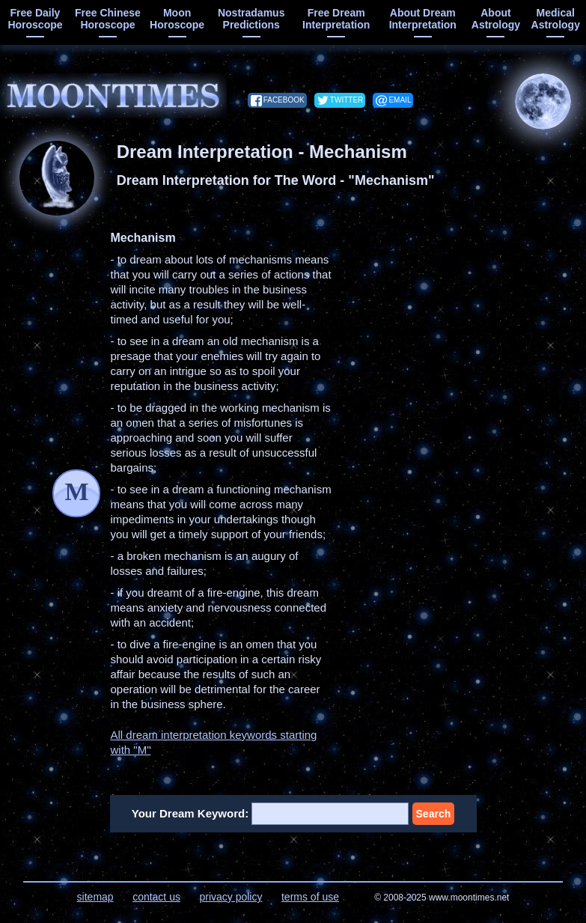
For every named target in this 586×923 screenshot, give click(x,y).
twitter (346, 100)
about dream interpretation (423, 19)
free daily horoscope (34, 19)
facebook (284, 100)
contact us (156, 897)
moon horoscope (177, 19)
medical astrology (555, 19)
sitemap (95, 897)
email (399, 100)
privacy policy (230, 897)
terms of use (310, 897)
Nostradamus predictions (251, 19)
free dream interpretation (336, 19)
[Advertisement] (466, 324)
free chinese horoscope (108, 19)
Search (433, 814)
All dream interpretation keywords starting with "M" (213, 742)
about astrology (495, 19)
